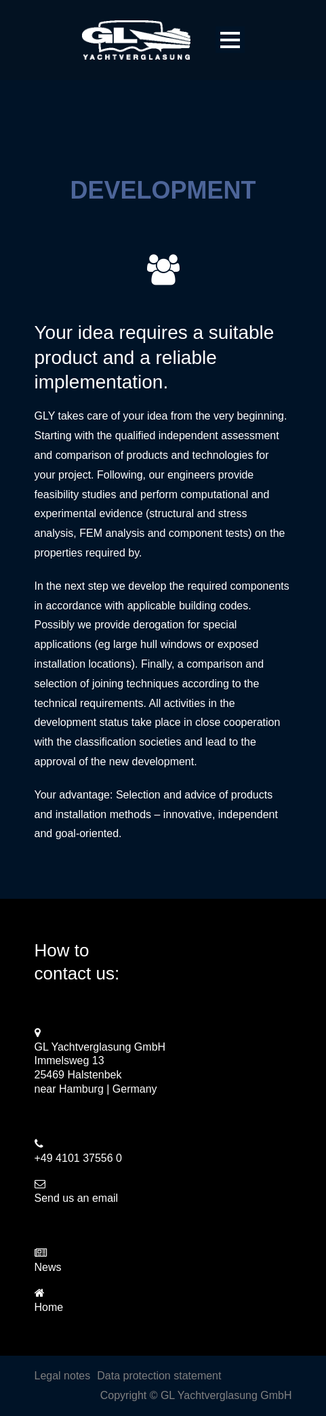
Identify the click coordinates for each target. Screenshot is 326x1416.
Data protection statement (159, 1375)
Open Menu (230, 39)
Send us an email (77, 1198)
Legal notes (63, 1375)
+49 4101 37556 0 (78, 1158)
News (48, 1267)
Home (49, 1307)
